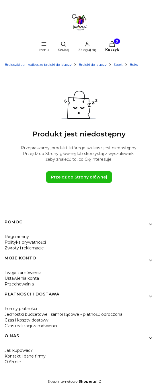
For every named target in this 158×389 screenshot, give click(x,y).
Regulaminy (17, 236)
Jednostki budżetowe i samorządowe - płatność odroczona (63, 314)
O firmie (13, 361)
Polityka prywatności (25, 242)
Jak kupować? (19, 350)
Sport (118, 64)
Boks (134, 64)
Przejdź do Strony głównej (79, 177)
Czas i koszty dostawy (26, 320)
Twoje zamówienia (23, 272)
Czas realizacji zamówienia (31, 325)
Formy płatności (21, 308)
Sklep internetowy (72, 381)
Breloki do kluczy (93, 64)
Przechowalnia (19, 284)
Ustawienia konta (22, 278)
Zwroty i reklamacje (24, 248)
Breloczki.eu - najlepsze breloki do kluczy (38, 64)
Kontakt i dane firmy (25, 356)
